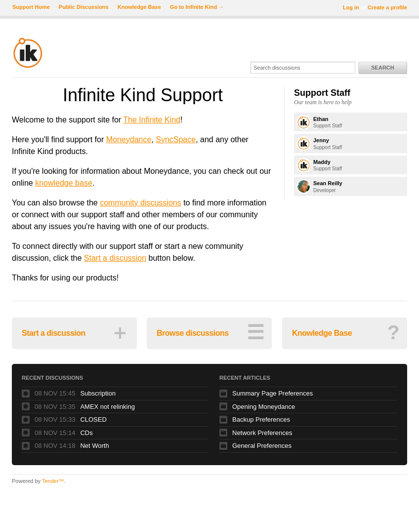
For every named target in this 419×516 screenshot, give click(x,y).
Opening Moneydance (263, 406)
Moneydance (129, 139)
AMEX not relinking (107, 406)
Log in (351, 7)
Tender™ (53, 481)
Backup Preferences (261, 419)
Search (382, 68)
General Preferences (262, 445)
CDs (86, 433)
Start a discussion (115, 258)
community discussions (140, 202)
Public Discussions (84, 7)
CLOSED (93, 419)
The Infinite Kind (151, 120)
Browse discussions (210, 332)
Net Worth (94, 445)
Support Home (31, 7)
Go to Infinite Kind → (197, 7)
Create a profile (387, 7)
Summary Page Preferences (272, 393)
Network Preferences (262, 433)
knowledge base (63, 183)
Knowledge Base (139, 7)
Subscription (98, 393)
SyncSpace (176, 139)
